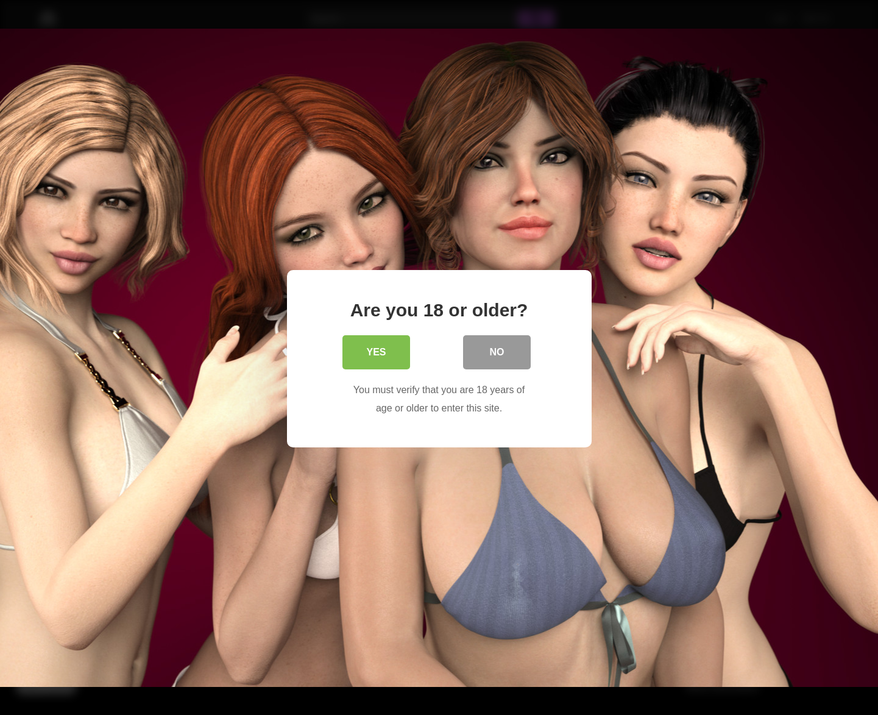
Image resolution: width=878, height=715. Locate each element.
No (497, 351)
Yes (376, 351)
